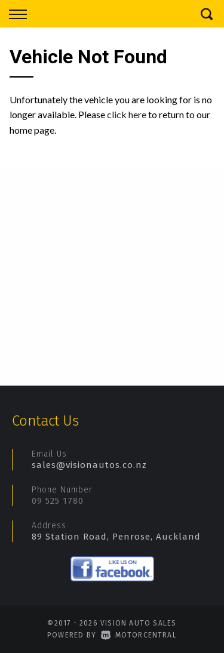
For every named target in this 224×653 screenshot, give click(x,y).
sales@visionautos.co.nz (89, 465)
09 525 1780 (58, 500)
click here (126, 114)
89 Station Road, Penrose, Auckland (116, 536)
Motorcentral (139, 635)
